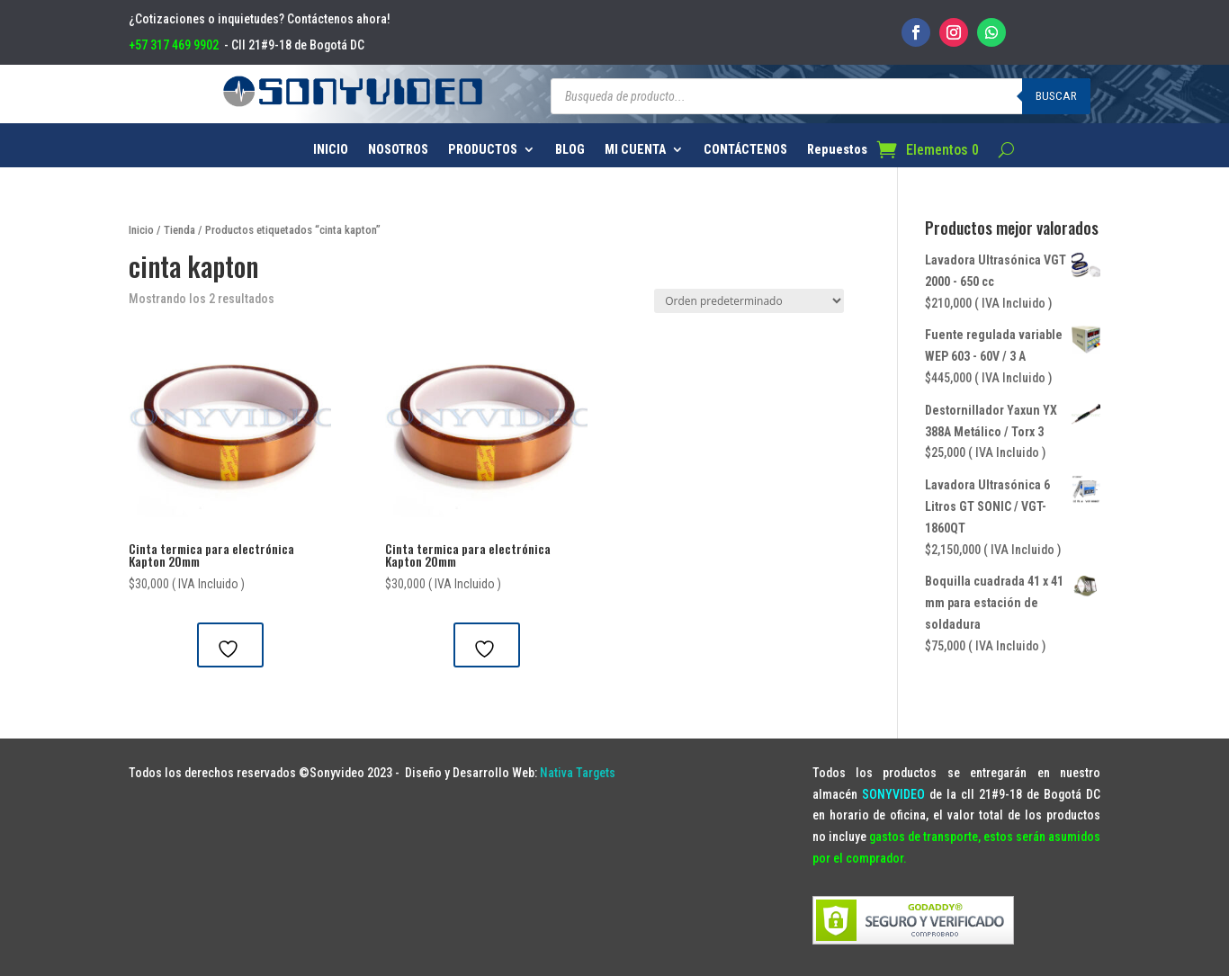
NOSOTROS (398, 150)
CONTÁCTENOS (745, 150)
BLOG (570, 150)
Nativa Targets (577, 773)
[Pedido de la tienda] (749, 301)
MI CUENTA (635, 150)
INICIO (330, 150)
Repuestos (837, 150)
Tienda (179, 230)
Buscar (1056, 96)
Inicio (141, 230)
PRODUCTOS (482, 150)
